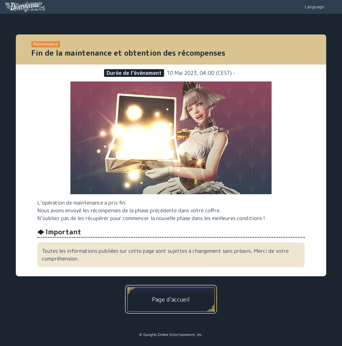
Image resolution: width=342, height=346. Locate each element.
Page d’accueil (171, 299)
